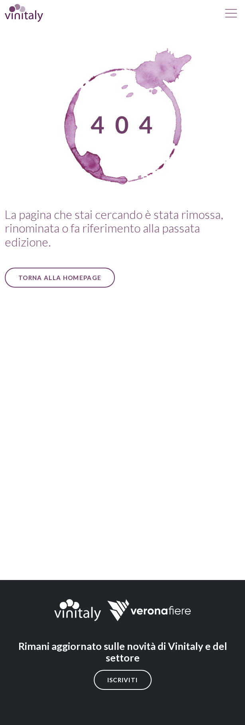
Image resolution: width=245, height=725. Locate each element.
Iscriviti (122, 679)
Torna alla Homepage (59, 277)
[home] (24, 13)
